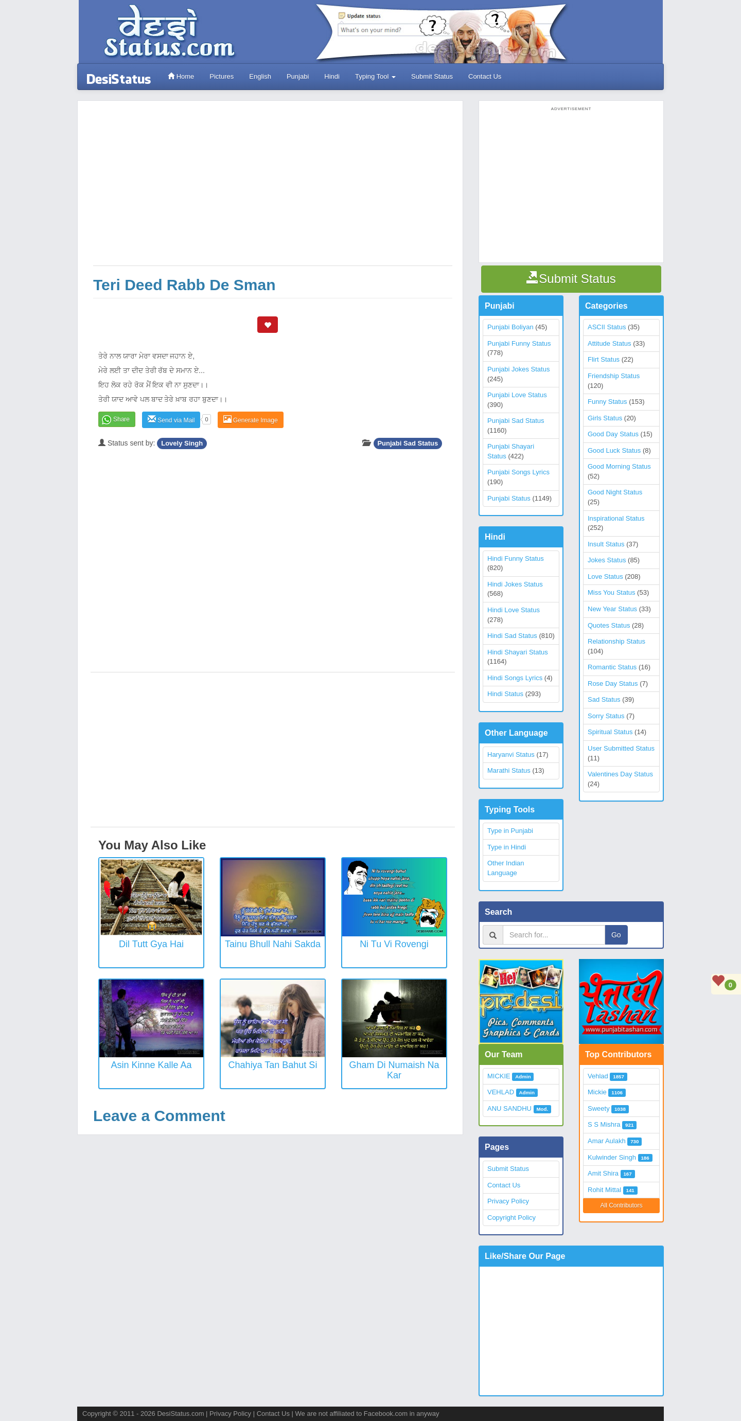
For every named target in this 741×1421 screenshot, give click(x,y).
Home (181, 76)
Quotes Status (609, 625)
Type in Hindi (506, 847)
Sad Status (604, 699)
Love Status (605, 576)
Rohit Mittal (604, 1190)
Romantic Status (612, 667)
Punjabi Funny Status (519, 343)
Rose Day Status (613, 683)
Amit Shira (603, 1173)
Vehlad (598, 1076)
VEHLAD (500, 1092)
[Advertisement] (272, 188)
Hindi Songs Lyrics (514, 678)
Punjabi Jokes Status (518, 369)
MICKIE (498, 1076)
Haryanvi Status (511, 754)
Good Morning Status (619, 466)
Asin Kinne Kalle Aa (151, 1065)
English (260, 76)
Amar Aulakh (607, 1141)
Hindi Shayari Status (517, 652)
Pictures (221, 76)
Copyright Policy (511, 1217)
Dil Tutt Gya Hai (151, 944)
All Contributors (621, 1205)
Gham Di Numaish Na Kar (394, 1070)
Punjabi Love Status (517, 395)
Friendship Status (614, 376)
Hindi (332, 76)
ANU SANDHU (509, 1108)
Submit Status (432, 76)
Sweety (599, 1108)
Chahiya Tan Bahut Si (272, 1065)
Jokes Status (607, 560)
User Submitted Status (621, 748)
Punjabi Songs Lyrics (518, 472)
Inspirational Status (616, 518)
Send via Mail (171, 419)
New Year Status (612, 609)
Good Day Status (613, 434)
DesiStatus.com (180, 1413)
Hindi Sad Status (512, 636)
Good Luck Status (614, 450)
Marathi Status (509, 770)
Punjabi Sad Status (407, 443)
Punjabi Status (509, 498)
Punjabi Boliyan (510, 327)
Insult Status (606, 544)
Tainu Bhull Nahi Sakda (273, 944)
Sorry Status (606, 716)
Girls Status (605, 418)
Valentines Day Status (620, 774)
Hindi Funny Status (515, 558)
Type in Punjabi (510, 830)
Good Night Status (615, 492)
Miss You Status (612, 592)
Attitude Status (609, 343)
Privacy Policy (508, 1201)
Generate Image (250, 419)
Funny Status (607, 401)
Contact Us (484, 76)
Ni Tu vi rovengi (394, 944)
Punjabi (298, 76)
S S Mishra (604, 1124)
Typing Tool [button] (375, 76)
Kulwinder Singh (612, 1157)
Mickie (597, 1092)
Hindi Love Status (513, 610)
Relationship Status (616, 641)
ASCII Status (607, 327)
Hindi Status (505, 694)
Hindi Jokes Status (515, 584)
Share (121, 419)
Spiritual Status (610, 732)
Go (616, 935)
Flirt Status (604, 359)
